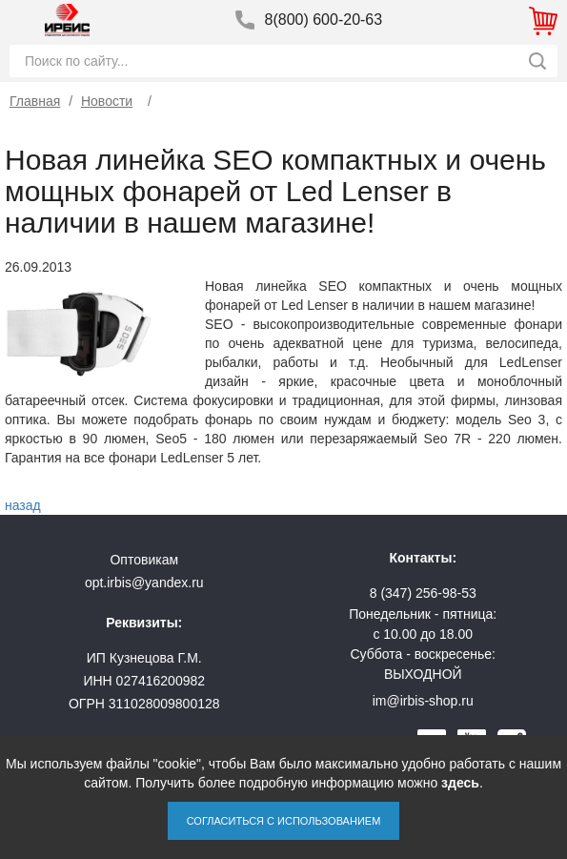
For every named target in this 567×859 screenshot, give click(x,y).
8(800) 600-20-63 (324, 19)
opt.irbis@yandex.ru (144, 582)
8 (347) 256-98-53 (423, 593)
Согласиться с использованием (284, 821)
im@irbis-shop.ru (423, 700)
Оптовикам (144, 559)
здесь (460, 782)
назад (23, 505)
